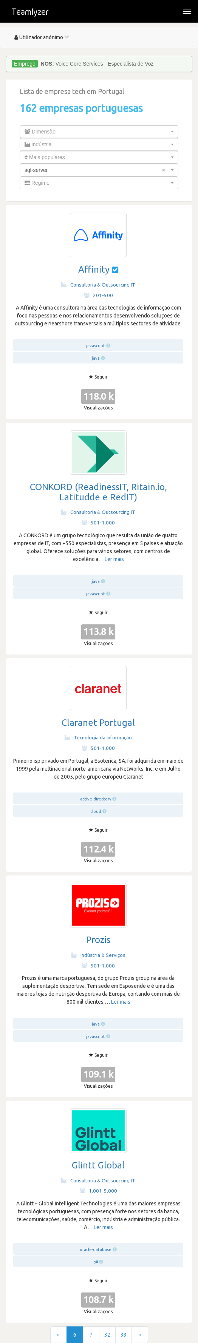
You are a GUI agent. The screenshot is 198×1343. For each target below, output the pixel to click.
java (96, 358)
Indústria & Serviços (98, 955)
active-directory (95, 799)
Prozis (98, 940)
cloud (95, 811)
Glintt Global (98, 1165)
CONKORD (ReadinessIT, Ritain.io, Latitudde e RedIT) (98, 492)
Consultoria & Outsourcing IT (98, 285)
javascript (95, 345)
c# (95, 1262)
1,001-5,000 (98, 1191)
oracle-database (95, 1249)
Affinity (94, 269)
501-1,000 (98, 523)
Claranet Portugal (98, 722)
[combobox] (99, 131)
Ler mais (114, 559)
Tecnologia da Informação (98, 737)
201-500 (98, 295)
